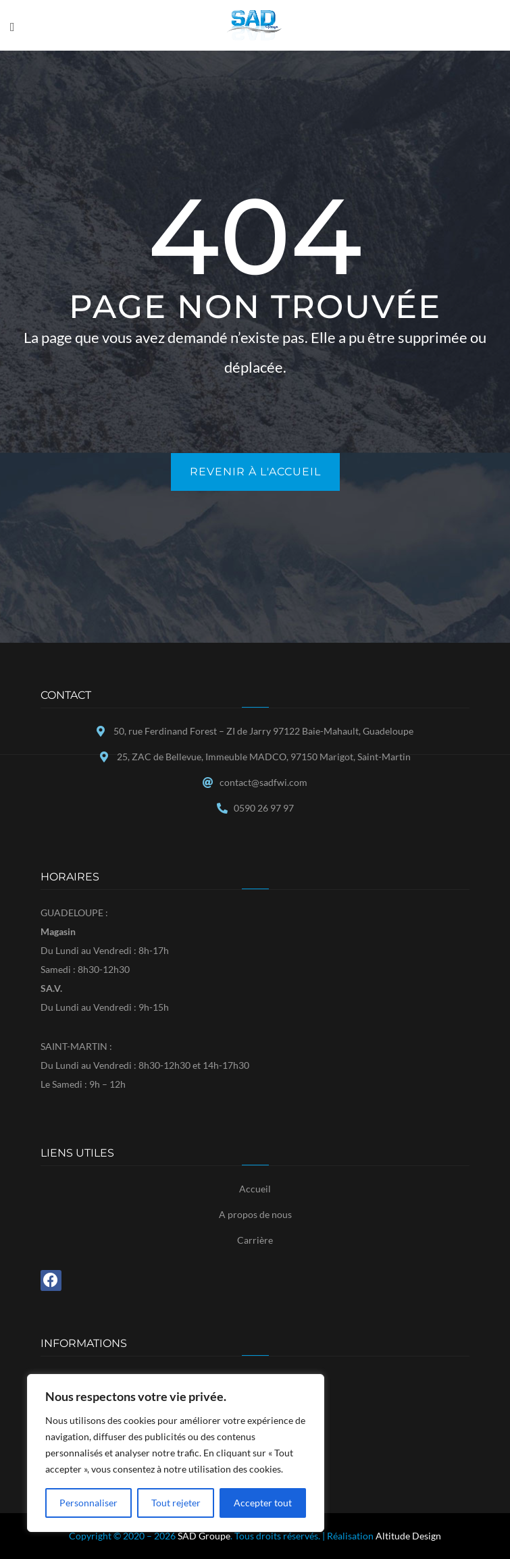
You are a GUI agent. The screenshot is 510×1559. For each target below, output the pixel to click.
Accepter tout (263, 1502)
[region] (175, 1453)
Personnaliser (88, 1502)
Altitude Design (408, 1535)
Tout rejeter (176, 1502)
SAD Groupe (204, 1535)
